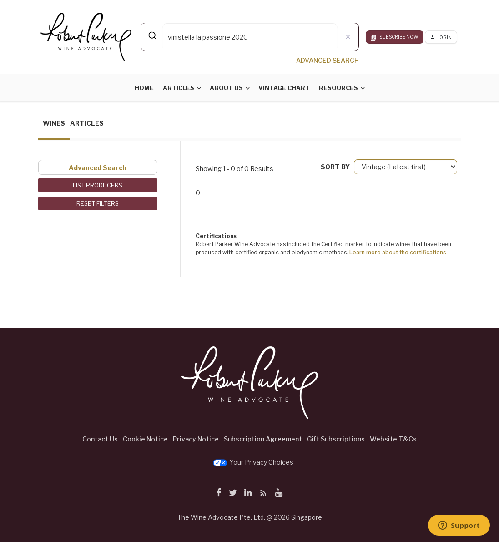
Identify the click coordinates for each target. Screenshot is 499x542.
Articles (178, 87)
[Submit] (151, 35)
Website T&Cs (393, 439)
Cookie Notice (145, 439)
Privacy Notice (196, 439)
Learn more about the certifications (397, 252)
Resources (338, 87)
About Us (226, 87)
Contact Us (100, 439)
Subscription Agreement (263, 439)
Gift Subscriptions (336, 439)
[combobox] (250, 37)
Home (144, 87)
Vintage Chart (284, 87)
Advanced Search (97, 168)
